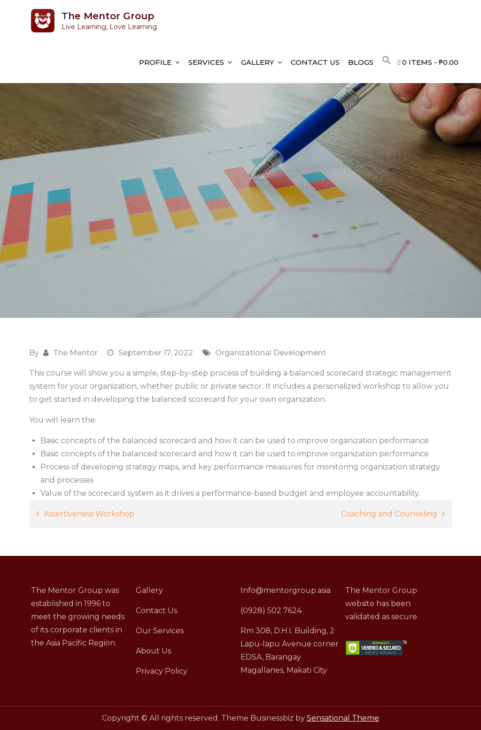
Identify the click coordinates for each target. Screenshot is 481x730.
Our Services (160, 630)
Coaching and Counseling (389, 513)
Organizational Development (270, 352)
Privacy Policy (161, 671)
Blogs (360, 62)
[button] (387, 60)
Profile (155, 62)
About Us (153, 650)
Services (206, 62)
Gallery (257, 62)
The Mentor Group (108, 16)
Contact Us (315, 62)
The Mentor (75, 352)
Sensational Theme (343, 718)
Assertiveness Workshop (89, 513)
